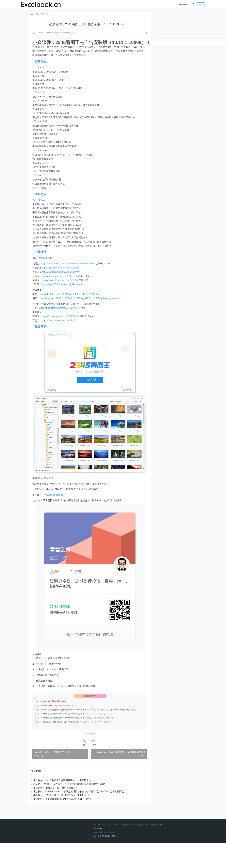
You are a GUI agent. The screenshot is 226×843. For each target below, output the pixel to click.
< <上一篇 (38, 756)
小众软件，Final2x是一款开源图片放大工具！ (56, 788)
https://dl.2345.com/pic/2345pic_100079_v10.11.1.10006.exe (71, 294)
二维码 (93, 742)
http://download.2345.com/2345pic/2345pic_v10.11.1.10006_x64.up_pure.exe (79, 298)
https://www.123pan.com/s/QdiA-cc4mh (62, 284)
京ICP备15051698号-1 (107, 836)
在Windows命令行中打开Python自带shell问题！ (121, 752)
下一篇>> (141, 756)
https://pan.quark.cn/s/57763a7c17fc (60, 267)
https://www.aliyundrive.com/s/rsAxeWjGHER (65, 280)
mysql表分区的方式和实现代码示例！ (53, 752)
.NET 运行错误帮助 (42, 258)
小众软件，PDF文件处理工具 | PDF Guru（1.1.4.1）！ (61, 795)
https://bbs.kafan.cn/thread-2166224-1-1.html (62, 308)
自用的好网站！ (183, 4)
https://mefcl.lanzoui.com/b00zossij (59, 276)
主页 (34, 14)
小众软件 (45, 14)
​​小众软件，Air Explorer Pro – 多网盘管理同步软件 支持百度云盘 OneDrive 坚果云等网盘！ (79, 791)
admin (37, 32)
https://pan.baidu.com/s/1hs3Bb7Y (59, 320)
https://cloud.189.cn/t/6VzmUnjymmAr (61, 272)
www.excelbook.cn (54, 495)
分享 (85, 742)
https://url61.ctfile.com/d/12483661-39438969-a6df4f (68, 263)
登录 (201, 4)
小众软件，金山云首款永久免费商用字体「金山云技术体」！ (64, 780)
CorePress (97, 828)
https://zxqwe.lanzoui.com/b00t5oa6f (60, 316)
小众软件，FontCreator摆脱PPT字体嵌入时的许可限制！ (62, 799)
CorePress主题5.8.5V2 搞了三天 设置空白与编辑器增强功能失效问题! (69, 784)
